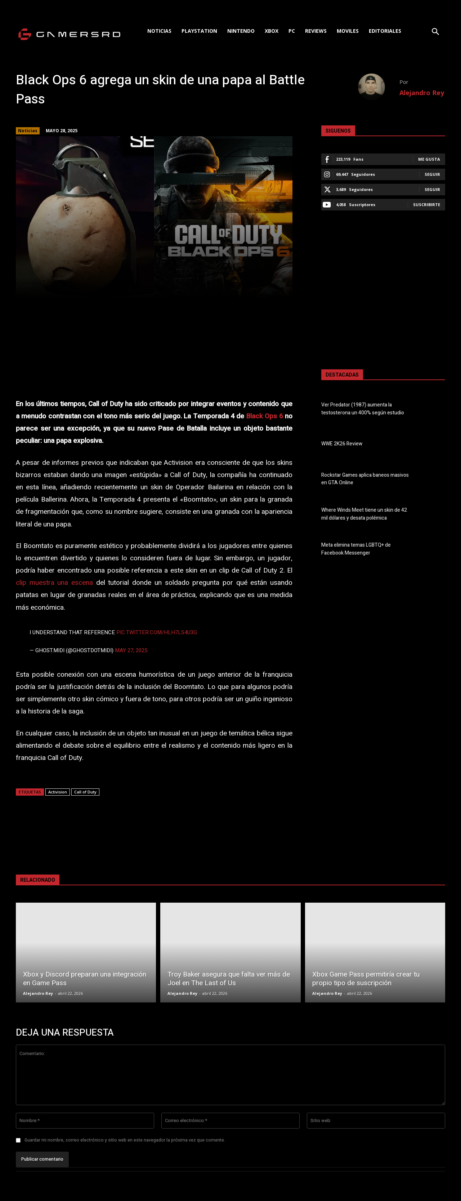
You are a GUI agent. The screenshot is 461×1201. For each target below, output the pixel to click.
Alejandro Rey (421, 92)
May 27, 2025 (131, 650)
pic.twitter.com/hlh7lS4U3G (156, 632)
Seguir (432, 174)
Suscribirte (426, 204)
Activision (57, 792)
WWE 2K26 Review (341, 444)
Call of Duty (85, 792)
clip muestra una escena (54, 583)
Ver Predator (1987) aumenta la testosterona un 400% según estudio (362, 409)
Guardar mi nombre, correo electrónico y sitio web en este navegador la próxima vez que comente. (124, 1140)
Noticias (28, 130)
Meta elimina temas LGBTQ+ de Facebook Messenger (356, 549)
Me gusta (429, 159)
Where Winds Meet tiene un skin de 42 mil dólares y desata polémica (364, 514)
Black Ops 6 (264, 416)
